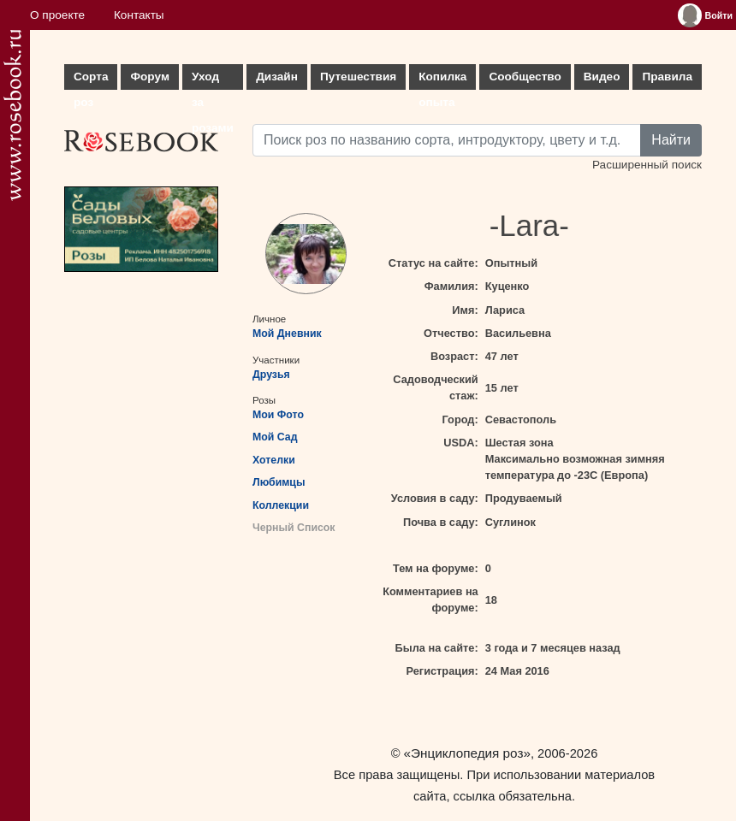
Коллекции (280, 505)
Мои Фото (278, 415)
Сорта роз (91, 80)
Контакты (139, 15)
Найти (671, 140)
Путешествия (358, 76)
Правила (667, 76)
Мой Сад (275, 437)
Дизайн (277, 76)
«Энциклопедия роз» (467, 753)
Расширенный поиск (647, 164)
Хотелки (273, 460)
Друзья (271, 375)
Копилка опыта (442, 80)
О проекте (57, 15)
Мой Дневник (287, 334)
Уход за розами (213, 80)
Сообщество (525, 76)
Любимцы (278, 482)
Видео (602, 76)
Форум (149, 76)
